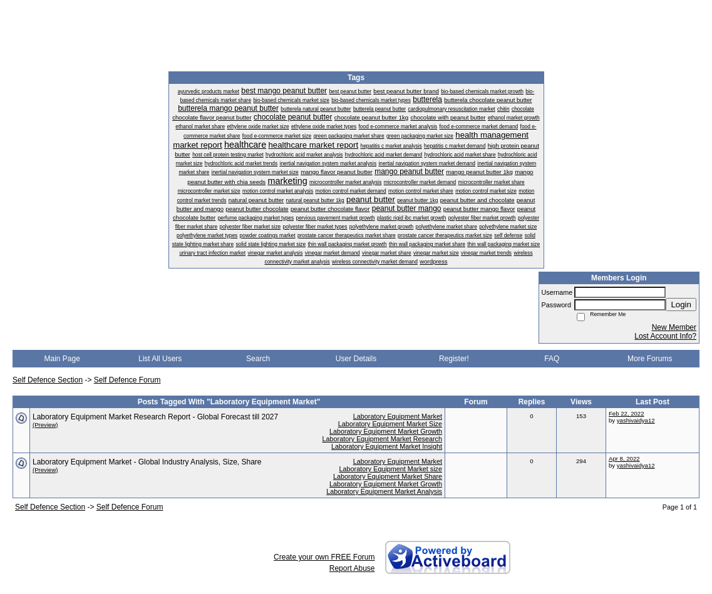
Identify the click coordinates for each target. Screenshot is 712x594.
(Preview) (45, 424)
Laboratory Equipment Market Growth (385, 431)
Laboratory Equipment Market (397, 416)
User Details (356, 358)
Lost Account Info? (665, 336)
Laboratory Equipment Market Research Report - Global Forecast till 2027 (155, 416)
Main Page (62, 358)
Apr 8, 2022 (624, 458)
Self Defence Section (48, 380)
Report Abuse (352, 568)
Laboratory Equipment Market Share (387, 476)
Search (258, 358)
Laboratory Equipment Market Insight (386, 446)
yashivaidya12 (636, 420)
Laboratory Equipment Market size (390, 469)
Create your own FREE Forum (324, 557)
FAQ (551, 358)
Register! (454, 358)
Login (681, 304)
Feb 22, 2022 (626, 413)
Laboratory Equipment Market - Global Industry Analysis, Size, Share (147, 462)
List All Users (160, 358)
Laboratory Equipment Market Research (382, 439)
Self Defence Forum (127, 380)
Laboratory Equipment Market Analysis (384, 491)
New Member (674, 327)
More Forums (649, 358)
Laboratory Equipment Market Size (390, 424)
